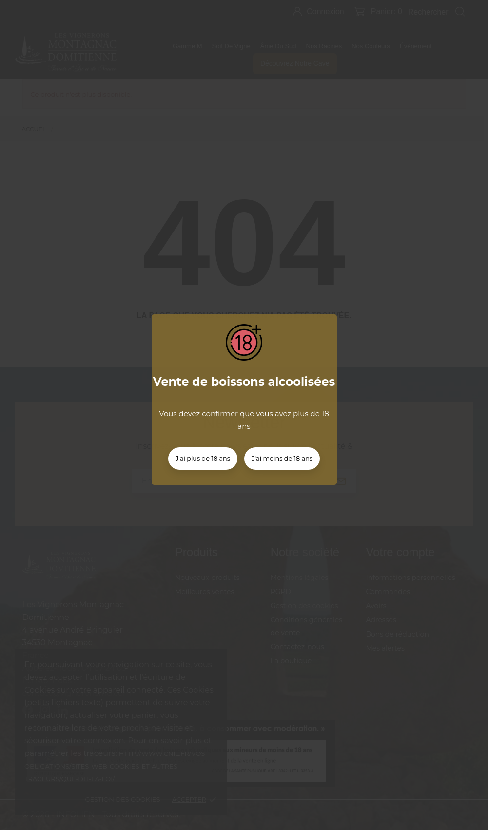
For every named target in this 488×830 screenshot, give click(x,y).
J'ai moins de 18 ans (282, 458)
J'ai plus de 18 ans (203, 458)
